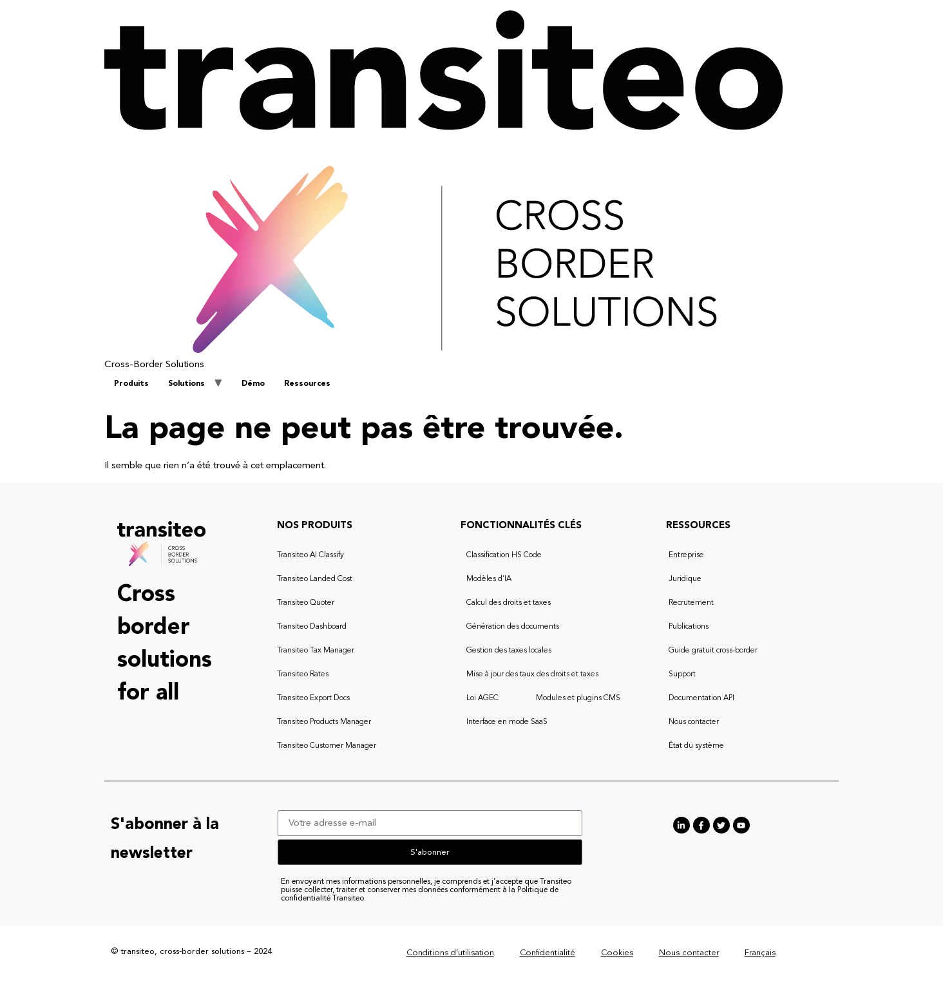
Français (760, 953)
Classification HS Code (504, 555)
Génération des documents (512, 627)
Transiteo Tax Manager (315, 650)
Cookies (617, 953)
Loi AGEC (482, 698)
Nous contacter (694, 722)
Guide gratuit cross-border (713, 650)
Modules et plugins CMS (578, 698)
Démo (253, 384)
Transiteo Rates (303, 674)
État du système (696, 746)
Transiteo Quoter (305, 603)
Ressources (307, 384)
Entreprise (686, 555)
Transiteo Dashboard (312, 627)
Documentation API (701, 698)
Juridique (685, 579)
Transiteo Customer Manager (326, 746)
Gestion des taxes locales (508, 650)
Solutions (186, 384)
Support (682, 674)
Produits (131, 384)
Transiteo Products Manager (324, 722)
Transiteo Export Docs (313, 698)
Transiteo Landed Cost (314, 579)
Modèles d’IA (488, 579)
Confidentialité (547, 953)
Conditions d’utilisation (450, 953)
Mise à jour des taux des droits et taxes (532, 674)
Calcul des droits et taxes (508, 603)
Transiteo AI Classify (310, 555)
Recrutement (691, 603)
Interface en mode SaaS (507, 722)
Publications (689, 627)
